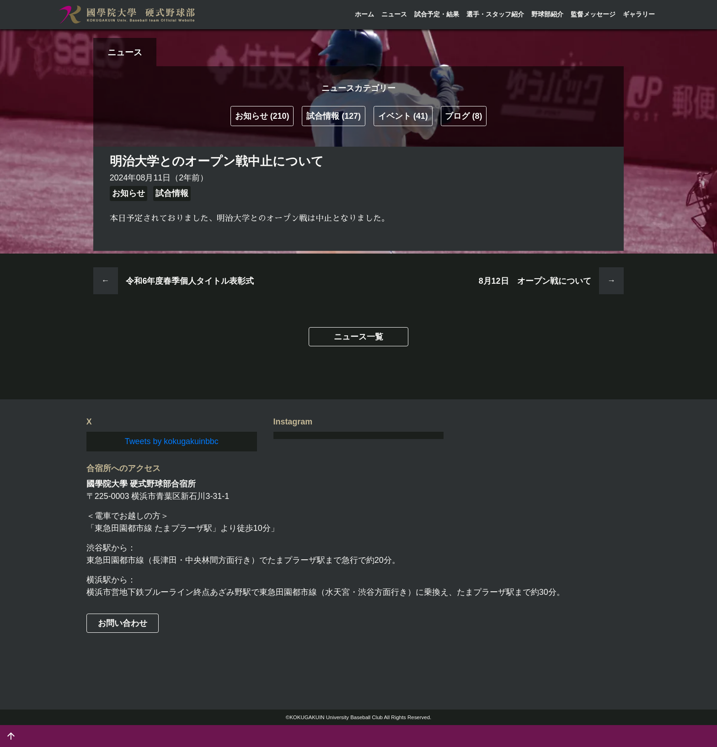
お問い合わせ (122, 623)
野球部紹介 (547, 14)
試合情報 (333, 116)
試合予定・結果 (436, 14)
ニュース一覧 (358, 336)
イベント (403, 116)
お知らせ (262, 116)
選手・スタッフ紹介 (495, 14)
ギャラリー (639, 14)
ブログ (463, 116)
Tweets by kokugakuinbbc (172, 441)
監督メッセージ (593, 14)
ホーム (364, 14)
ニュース (394, 14)
